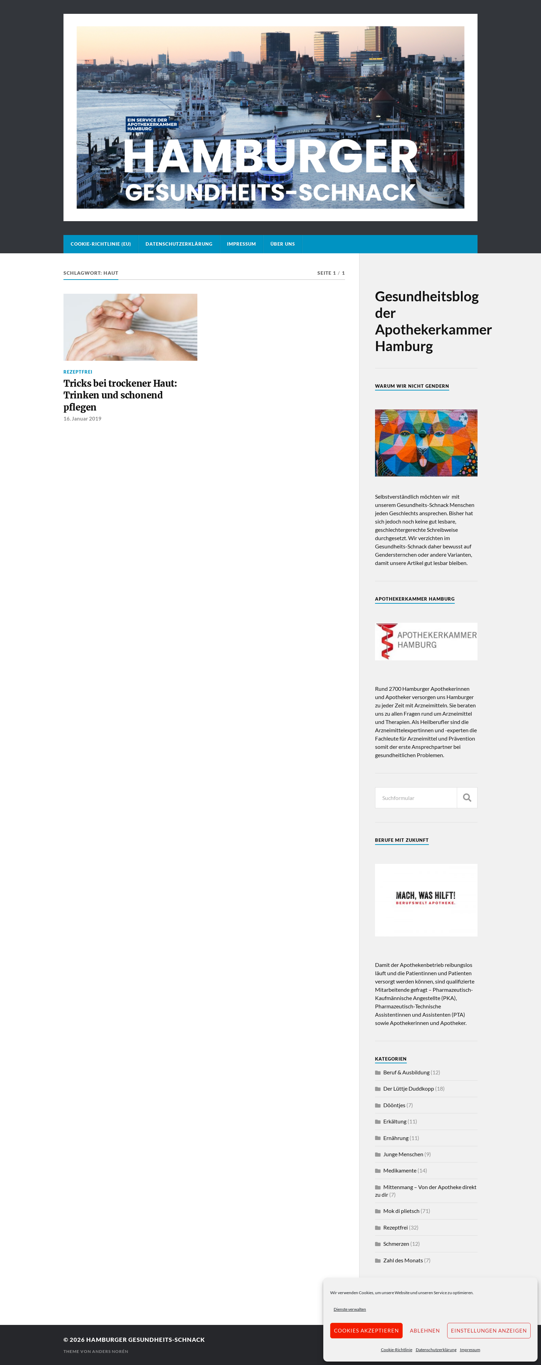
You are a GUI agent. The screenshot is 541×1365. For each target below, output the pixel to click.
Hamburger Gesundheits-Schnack (145, 1339)
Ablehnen (425, 1330)
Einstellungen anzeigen (489, 1330)
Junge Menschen (403, 1154)
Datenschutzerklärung (436, 1349)
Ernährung (396, 1138)
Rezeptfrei (77, 372)
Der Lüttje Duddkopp (408, 1088)
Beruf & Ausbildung (406, 1072)
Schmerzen (396, 1243)
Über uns (282, 244)
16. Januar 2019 (82, 418)
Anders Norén (110, 1351)
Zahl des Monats (403, 1260)
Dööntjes (394, 1105)
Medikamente (399, 1170)
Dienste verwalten (350, 1309)
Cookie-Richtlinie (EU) (101, 244)
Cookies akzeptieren (366, 1330)
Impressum (470, 1349)
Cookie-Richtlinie (396, 1349)
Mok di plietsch (401, 1210)
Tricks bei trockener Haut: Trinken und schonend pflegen (120, 395)
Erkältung (394, 1121)
